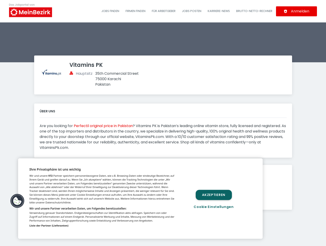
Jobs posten (191, 11)
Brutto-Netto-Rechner (254, 11)
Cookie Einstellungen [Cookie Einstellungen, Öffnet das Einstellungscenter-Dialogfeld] (213, 207)
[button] (17, 201)
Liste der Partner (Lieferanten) (49, 225)
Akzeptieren (213, 195)
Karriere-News (219, 11)
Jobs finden (110, 11)
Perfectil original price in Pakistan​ (103, 125)
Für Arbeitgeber (164, 11)
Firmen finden (135, 11)
